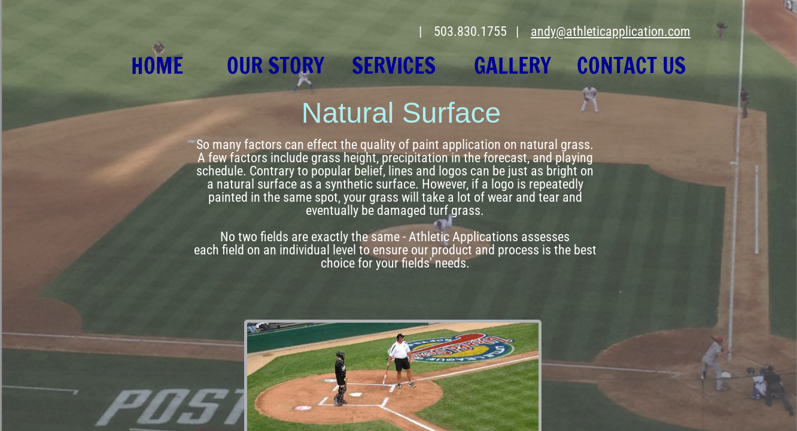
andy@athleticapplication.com (610, 31)
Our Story (275, 66)
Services (394, 66)
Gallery (512, 66)
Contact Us (631, 66)
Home (157, 66)
